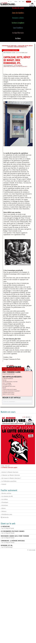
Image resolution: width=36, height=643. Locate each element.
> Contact (3, 484)
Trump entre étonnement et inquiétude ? (11, 390)
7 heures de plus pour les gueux (10, 389)
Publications (15, 1)
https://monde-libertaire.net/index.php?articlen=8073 (15, 66)
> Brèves (3, 508)
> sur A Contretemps (7, 546)
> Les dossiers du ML (7, 496)
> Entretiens (4, 505)
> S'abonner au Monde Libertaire (10, 475)
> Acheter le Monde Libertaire (9, 472)
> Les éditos (4, 499)
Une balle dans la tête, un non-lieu (10, 381)
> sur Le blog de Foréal (7, 527)
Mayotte (4, 387)
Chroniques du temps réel (9, 45)
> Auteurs (3, 511)
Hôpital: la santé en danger (8, 394)
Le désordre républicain (8, 378)
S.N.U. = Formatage (7, 383)
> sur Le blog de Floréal (12, 532)
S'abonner (23, 1)
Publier (19, 1)
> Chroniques (4, 502)
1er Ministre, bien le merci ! (8, 392)
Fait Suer (5, 380)
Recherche (5, 517)
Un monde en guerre (7, 384)
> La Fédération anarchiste (8, 481)
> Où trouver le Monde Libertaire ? (11, 478)
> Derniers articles (6, 493)
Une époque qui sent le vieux (9, 386)
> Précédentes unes (6, 514)
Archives (18, 38)
